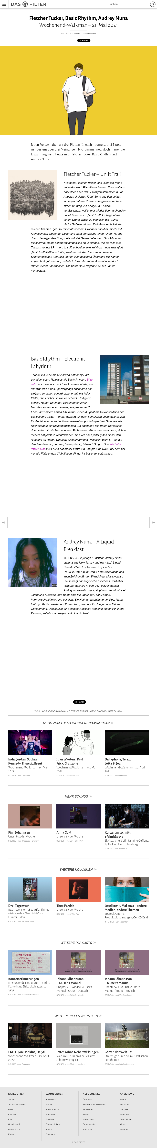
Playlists (50, 1119)
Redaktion (91, 33)
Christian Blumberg (126, 1064)
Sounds (75, 33)
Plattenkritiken (53, 1124)
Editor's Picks (52, 1109)
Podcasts (50, 1134)
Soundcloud (125, 1119)
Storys (49, 1104)
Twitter (123, 1099)
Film (10, 1119)
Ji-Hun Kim (123, 849)
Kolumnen (50, 1114)
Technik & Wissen (17, 1104)
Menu (3, 2)
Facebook (125, 1104)
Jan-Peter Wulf (76, 841)
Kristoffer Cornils (77, 995)
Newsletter (88, 1109)
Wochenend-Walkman (54, 711)
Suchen (153, 4)
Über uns (87, 1099)
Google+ (124, 1109)
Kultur (12, 921)
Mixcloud (124, 1114)
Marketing (87, 1129)
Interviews (51, 1099)
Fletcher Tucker (78, 711)
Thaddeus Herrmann (30, 841)
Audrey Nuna (115, 711)
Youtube (124, 1129)
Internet (109, 922)
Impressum (88, 1119)
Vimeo (123, 1124)
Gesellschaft (14, 1124)
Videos (49, 1129)
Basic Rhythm (98, 711)
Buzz (10, 1109)
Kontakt (86, 1114)
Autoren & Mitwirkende (94, 1104)
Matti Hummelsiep (77, 1064)
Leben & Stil (14, 1129)
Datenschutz (89, 1124)
